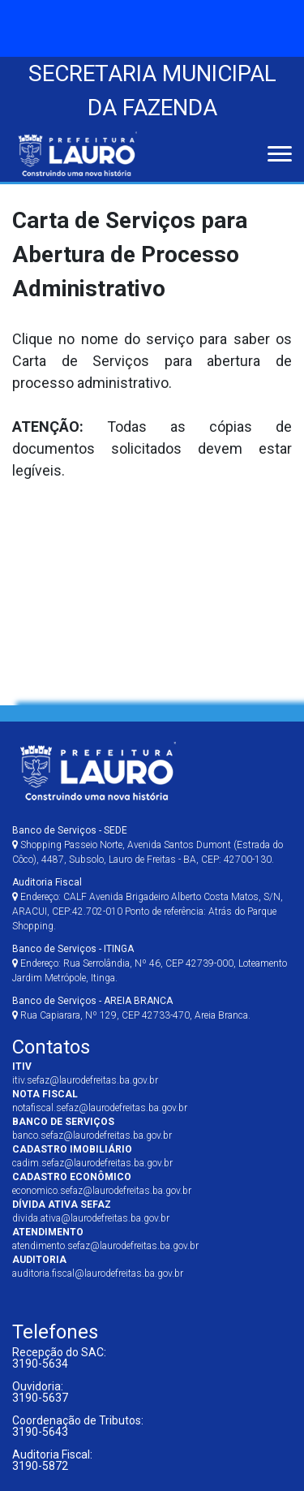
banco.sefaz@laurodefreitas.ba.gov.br (92, 1135)
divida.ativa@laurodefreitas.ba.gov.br (90, 1218)
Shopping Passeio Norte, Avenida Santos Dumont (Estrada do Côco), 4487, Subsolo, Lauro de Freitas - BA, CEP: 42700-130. (147, 845)
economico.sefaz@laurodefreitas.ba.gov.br (101, 1190)
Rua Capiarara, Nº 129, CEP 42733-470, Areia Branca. (131, 1008)
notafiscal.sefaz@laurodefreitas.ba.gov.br (99, 1108)
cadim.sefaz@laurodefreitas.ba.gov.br (92, 1163)
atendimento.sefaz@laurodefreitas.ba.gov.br (105, 1246)
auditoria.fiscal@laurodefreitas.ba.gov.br (97, 1273)
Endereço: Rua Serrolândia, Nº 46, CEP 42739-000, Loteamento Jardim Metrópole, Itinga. (149, 963)
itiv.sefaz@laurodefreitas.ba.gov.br (85, 1080)
